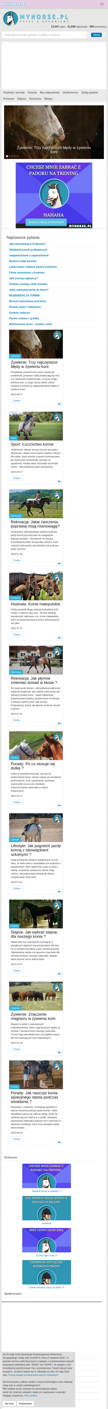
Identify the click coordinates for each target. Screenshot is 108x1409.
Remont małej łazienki (22, 261)
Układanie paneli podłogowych (28, 249)
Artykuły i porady (14, 92)
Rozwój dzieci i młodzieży (25, 307)
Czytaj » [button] (17, 400)
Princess (8, 98)
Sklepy (48, 98)
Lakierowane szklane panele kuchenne (33, 266)
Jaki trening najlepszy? (23, 278)
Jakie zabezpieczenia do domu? (29, 289)
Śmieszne (35, 98)
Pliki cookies (30, 1395)
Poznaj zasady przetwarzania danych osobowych (33, 1375)
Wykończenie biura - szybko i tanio (30, 324)
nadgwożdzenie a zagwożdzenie (29, 255)
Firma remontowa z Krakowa (27, 272)
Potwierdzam (25, 1403)
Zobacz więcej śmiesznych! (46, 222)
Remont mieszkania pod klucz (27, 301)
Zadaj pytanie (89, 92)
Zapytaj (96, 35)
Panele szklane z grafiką (24, 318)
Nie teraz (9, 1403)
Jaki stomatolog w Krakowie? (27, 244)
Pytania (32, 92)
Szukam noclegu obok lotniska (28, 284)
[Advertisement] (54, 65)
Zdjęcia (21, 98)
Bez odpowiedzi (50, 92)
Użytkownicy (70, 92)
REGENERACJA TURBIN (24, 295)
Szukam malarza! (19, 312)
